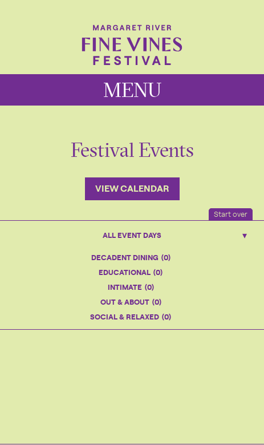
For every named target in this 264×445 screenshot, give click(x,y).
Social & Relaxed (130, 316)
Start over (230, 214)
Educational (131, 272)
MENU (132, 90)
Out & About (130, 301)
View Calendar (132, 187)
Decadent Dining (130, 257)
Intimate (131, 287)
